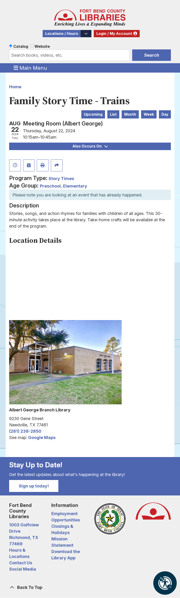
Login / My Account (114, 33)
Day (164, 114)
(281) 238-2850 (25, 431)
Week (149, 114)
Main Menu (30, 67)
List (113, 114)
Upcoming (93, 114)
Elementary (75, 186)
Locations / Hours (61, 33)
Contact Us (20, 562)
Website (42, 46)
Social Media (22, 569)
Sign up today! (34, 486)
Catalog (20, 46)
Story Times (61, 178)
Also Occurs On (90, 146)
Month (130, 114)
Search (151, 55)
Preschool (50, 186)
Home (15, 86)
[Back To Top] (90, 587)
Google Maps (42, 437)
